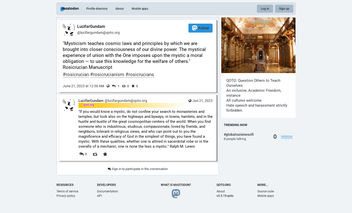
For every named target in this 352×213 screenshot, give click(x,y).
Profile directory (97, 8)
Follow (200, 28)
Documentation (107, 191)
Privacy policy (66, 196)
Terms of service (67, 191)
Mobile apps (140, 8)
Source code (265, 191)
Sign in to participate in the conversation (138, 169)
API (99, 196)
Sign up (284, 8)
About (120, 8)
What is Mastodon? (176, 185)
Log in (265, 8)
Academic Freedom (264, 90)
